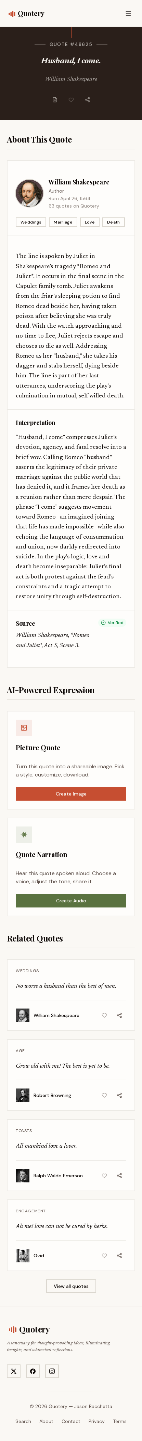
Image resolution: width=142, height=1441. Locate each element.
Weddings (31, 222)
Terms (120, 1421)
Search (23, 1421)
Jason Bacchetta (93, 1406)
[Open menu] (128, 13)
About (46, 1421)
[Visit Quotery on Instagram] (52, 1371)
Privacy (97, 1421)
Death (113, 222)
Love (90, 222)
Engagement (31, 1211)
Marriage (63, 222)
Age (20, 1050)
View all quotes (71, 1286)
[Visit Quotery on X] (14, 1371)
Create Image (71, 794)
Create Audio (71, 901)
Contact (71, 1421)
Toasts (24, 1130)
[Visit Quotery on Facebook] (33, 1371)
